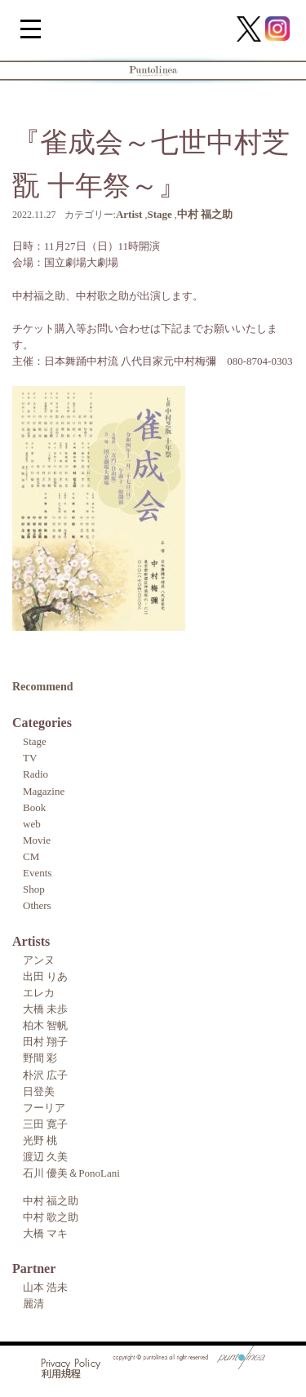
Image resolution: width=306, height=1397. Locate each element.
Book (34, 807)
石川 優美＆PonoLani (71, 1173)
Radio (35, 774)
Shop (34, 889)
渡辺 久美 (45, 1157)
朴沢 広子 (45, 1075)
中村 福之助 (205, 214)
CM (31, 856)
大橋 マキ (45, 1233)
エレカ (39, 993)
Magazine (43, 791)
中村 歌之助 (50, 1217)
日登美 (39, 1091)
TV (30, 758)
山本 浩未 (45, 1287)
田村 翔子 (45, 1042)
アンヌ (39, 960)
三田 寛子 (45, 1124)
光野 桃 (40, 1140)
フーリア (44, 1108)
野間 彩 (40, 1058)
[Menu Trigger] (30, 28)
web (32, 824)
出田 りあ (45, 976)
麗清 (33, 1303)
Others (37, 905)
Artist (129, 214)
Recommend (42, 687)
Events (37, 873)
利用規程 (61, 1375)
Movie (37, 840)
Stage (159, 214)
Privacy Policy (71, 1363)
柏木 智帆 (45, 1025)
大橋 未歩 (45, 1009)
